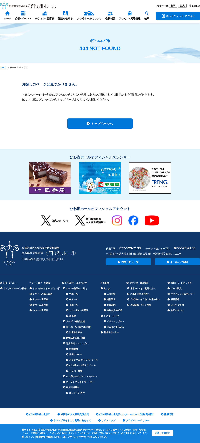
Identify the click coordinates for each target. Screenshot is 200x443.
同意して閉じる (162, 433)
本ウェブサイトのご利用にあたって (123, 433)
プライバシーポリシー (79, 436)
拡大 (182, 5)
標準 (173, 5)
